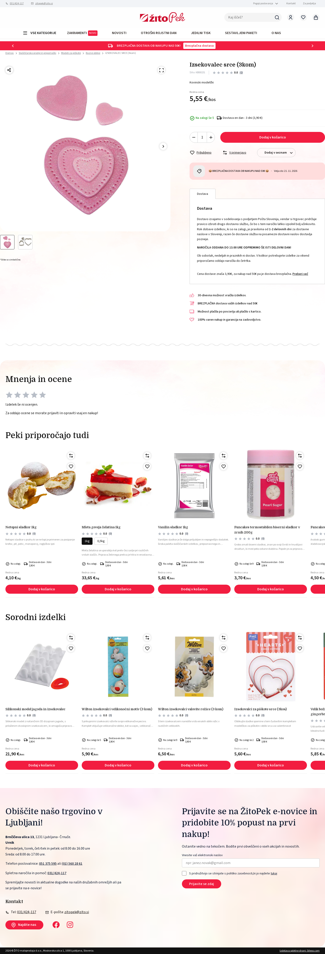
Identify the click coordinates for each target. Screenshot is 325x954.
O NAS (276, 32)
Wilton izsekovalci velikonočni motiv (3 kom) (117, 709)
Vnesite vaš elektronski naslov (202, 855)
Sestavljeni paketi (241, 32)
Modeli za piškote (71, 53)
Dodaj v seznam (280, 152)
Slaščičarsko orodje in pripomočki (37, 53)
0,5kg (101, 541)
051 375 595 (48, 863)
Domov (9, 53)
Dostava (202, 194)
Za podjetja (309, 3)
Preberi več (300, 274)
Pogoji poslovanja (263, 3)
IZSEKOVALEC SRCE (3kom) (120, 53)
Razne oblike (93, 53)
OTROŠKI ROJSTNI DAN (158, 32)
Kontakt (291, 3)
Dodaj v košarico (272, 137)
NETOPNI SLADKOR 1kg (21, 527)
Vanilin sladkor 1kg (173, 527)
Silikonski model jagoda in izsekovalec (35, 709)
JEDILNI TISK (201, 32)
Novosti (119, 32)
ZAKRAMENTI (82, 33)
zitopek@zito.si (44, 3)
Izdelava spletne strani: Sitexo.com (300, 951)
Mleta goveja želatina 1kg (101, 527)
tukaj (274, 873)
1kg (87, 541)
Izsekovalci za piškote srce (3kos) (260, 709)
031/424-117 (17, 3)
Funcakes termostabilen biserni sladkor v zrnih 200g (267, 529)
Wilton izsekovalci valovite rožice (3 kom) (190, 709)
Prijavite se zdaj (201, 883)
